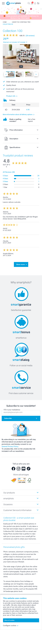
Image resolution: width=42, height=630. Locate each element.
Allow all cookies (9, 620)
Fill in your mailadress (12, 410)
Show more (20, 264)
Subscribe (8, 418)
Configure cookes (10, 626)
